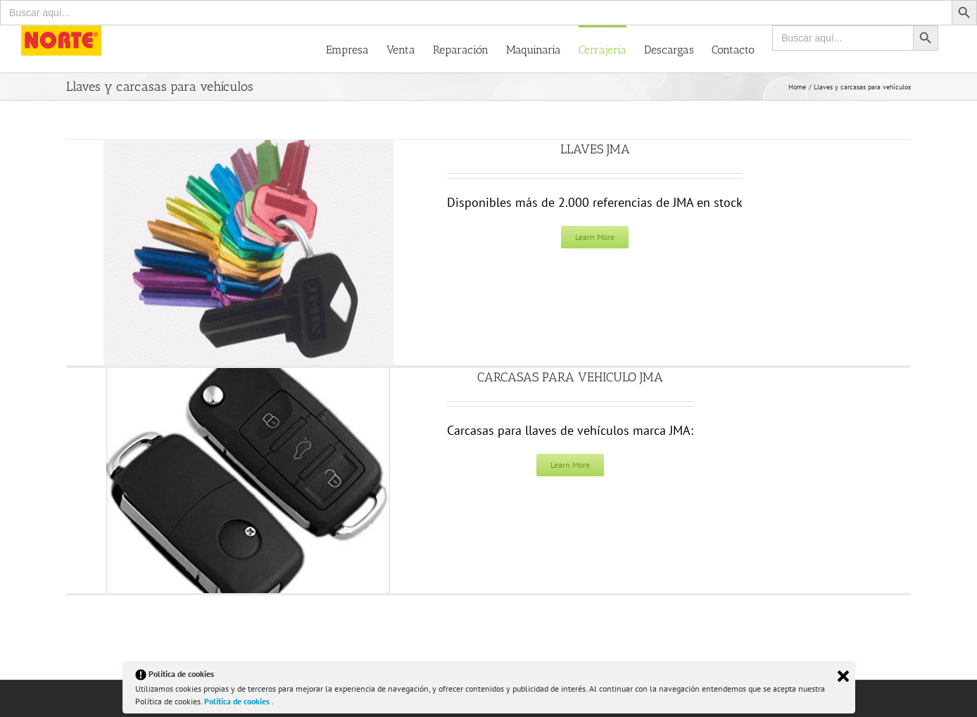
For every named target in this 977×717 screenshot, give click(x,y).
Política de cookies (238, 701)
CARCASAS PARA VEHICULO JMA (570, 377)
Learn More (594, 236)
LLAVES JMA (595, 149)
